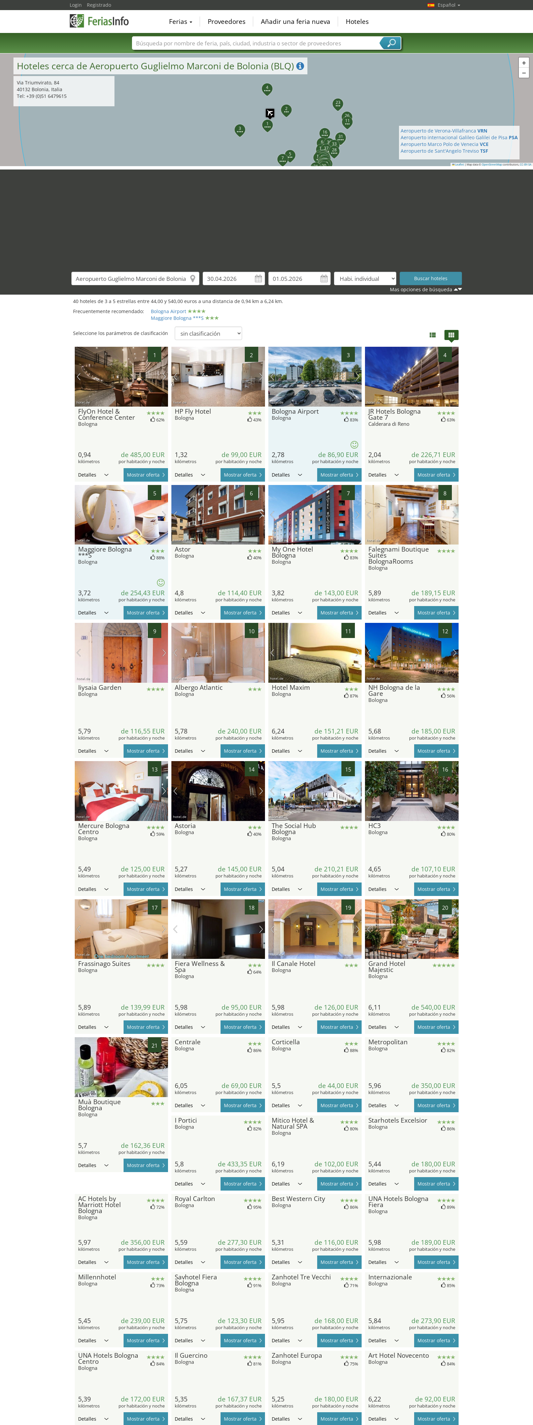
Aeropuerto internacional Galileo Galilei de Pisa (459, 137)
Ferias (180, 21)
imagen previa (78, 377)
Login (76, 5)
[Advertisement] (267, 217)
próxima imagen (164, 377)
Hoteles (357, 21)
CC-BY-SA (525, 164)
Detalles (93, 475)
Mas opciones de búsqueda (421, 289)
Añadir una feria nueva (295, 21)
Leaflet (458, 164)
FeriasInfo (103, 21)
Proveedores (226, 21)
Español (449, 5)
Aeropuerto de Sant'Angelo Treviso (444, 151)
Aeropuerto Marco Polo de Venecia (445, 144)
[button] (267, 110)
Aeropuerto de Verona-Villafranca (444, 130)
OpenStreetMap (492, 164)
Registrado (99, 5)
